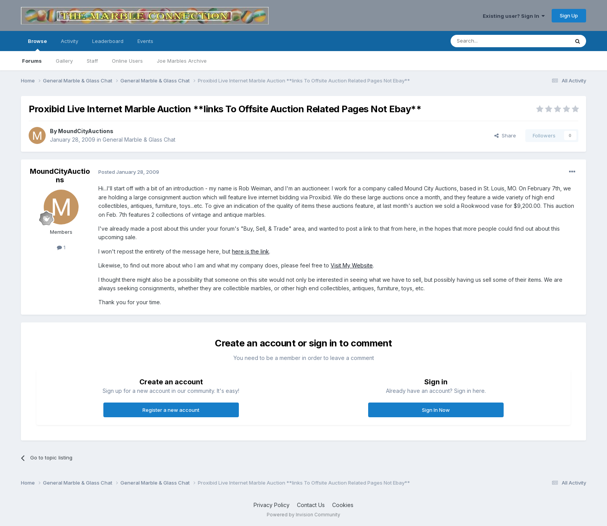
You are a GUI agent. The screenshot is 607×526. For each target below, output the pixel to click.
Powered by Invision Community (303, 514)
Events (145, 41)
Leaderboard (107, 41)
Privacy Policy (272, 505)
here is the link (250, 251)
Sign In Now (436, 410)
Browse (37, 44)
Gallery (64, 61)
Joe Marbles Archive (182, 61)
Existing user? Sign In (514, 16)
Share (505, 135)
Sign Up (569, 15)
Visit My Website (352, 265)
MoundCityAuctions (85, 131)
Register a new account (170, 410)
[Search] (490, 41)
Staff (92, 61)
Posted (128, 172)
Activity (69, 41)
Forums (32, 61)
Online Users (127, 61)
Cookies (342, 505)
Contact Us (311, 505)
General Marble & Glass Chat (139, 139)
